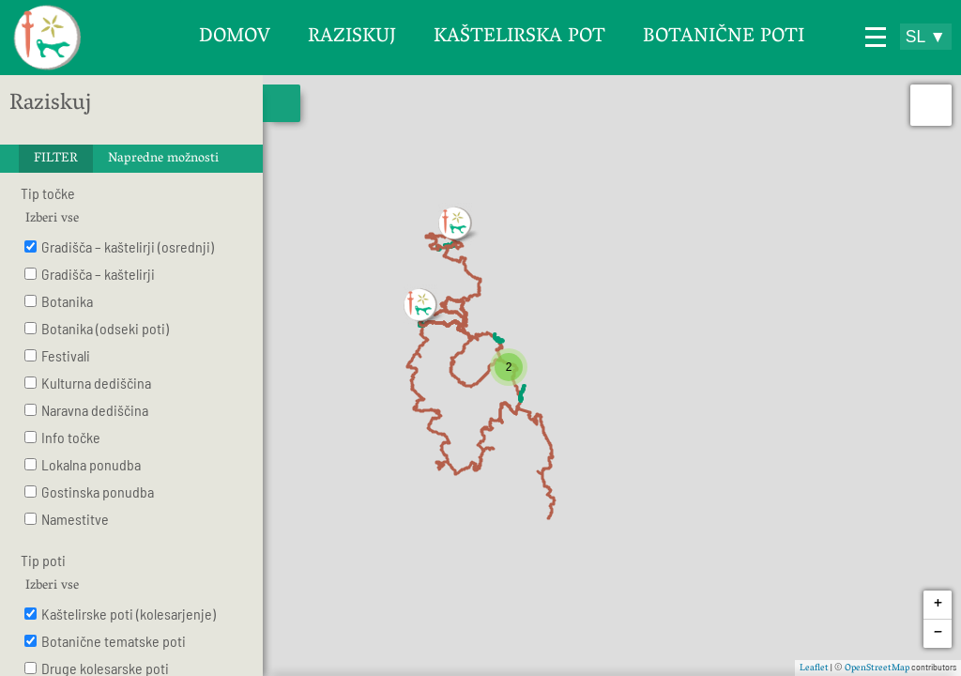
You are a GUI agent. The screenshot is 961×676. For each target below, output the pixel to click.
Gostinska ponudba (97, 491)
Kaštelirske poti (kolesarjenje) (128, 613)
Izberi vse (52, 219)
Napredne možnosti (163, 159)
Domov (234, 37)
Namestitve (75, 519)
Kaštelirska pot (519, 37)
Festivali (65, 355)
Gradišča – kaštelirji (98, 274)
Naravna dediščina (94, 410)
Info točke (70, 437)
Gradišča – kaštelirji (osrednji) (127, 246)
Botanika (67, 301)
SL (926, 36)
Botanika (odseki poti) (105, 328)
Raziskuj (352, 37)
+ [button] (938, 605)
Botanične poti (723, 37)
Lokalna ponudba (91, 464)
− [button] (938, 634)
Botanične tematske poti (113, 641)
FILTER (56, 159)
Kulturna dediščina (96, 383)
